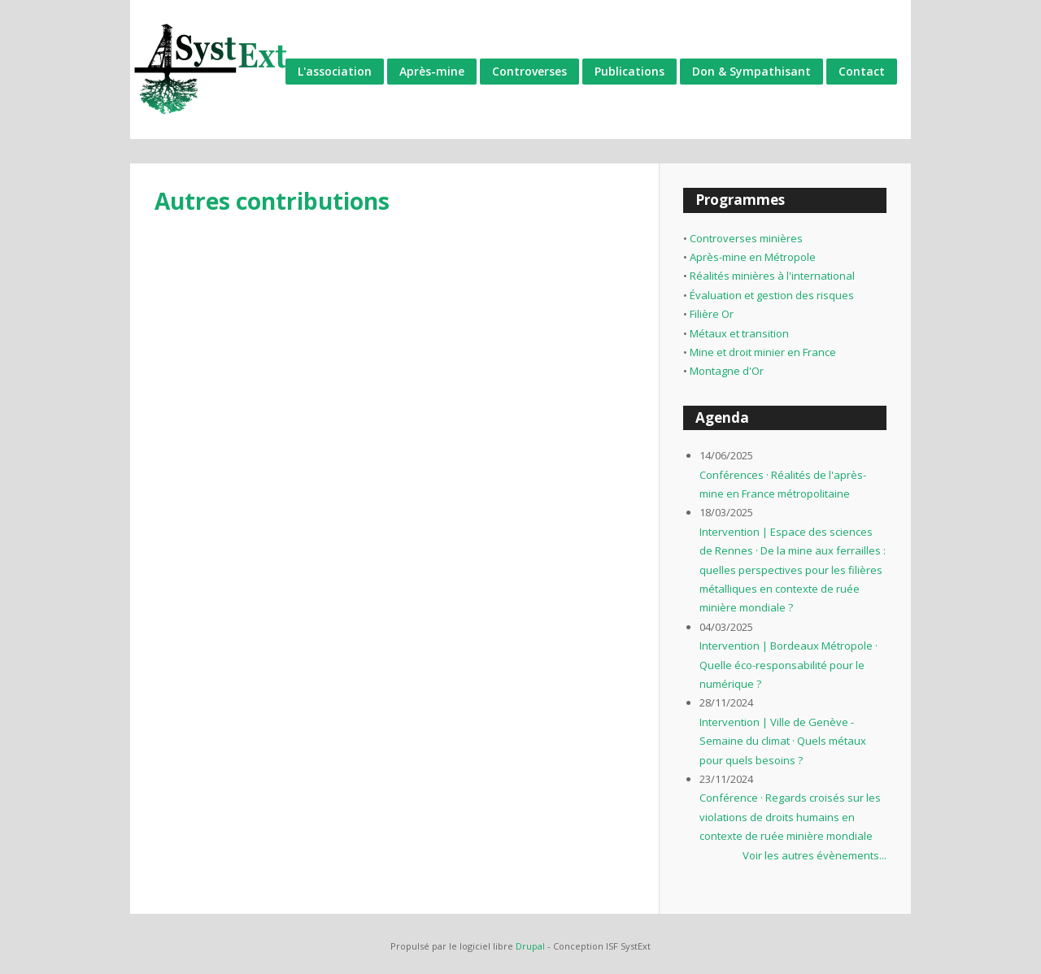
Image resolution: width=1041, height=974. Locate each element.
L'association (335, 71)
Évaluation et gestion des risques (772, 295)
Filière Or (712, 314)
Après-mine (431, 71)
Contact (861, 71)
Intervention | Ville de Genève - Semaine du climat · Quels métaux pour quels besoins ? (782, 741)
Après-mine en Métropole (753, 257)
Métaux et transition (739, 333)
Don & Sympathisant (751, 71)
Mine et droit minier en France (763, 352)
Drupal (530, 946)
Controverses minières (746, 238)
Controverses (529, 71)
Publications (629, 71)
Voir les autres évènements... (814, 855)
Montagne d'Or (727, 370)
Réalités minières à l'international (772, 275)
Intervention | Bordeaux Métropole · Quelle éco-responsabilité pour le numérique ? (788, 664)
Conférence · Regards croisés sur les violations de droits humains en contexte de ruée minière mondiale (790, 816)
